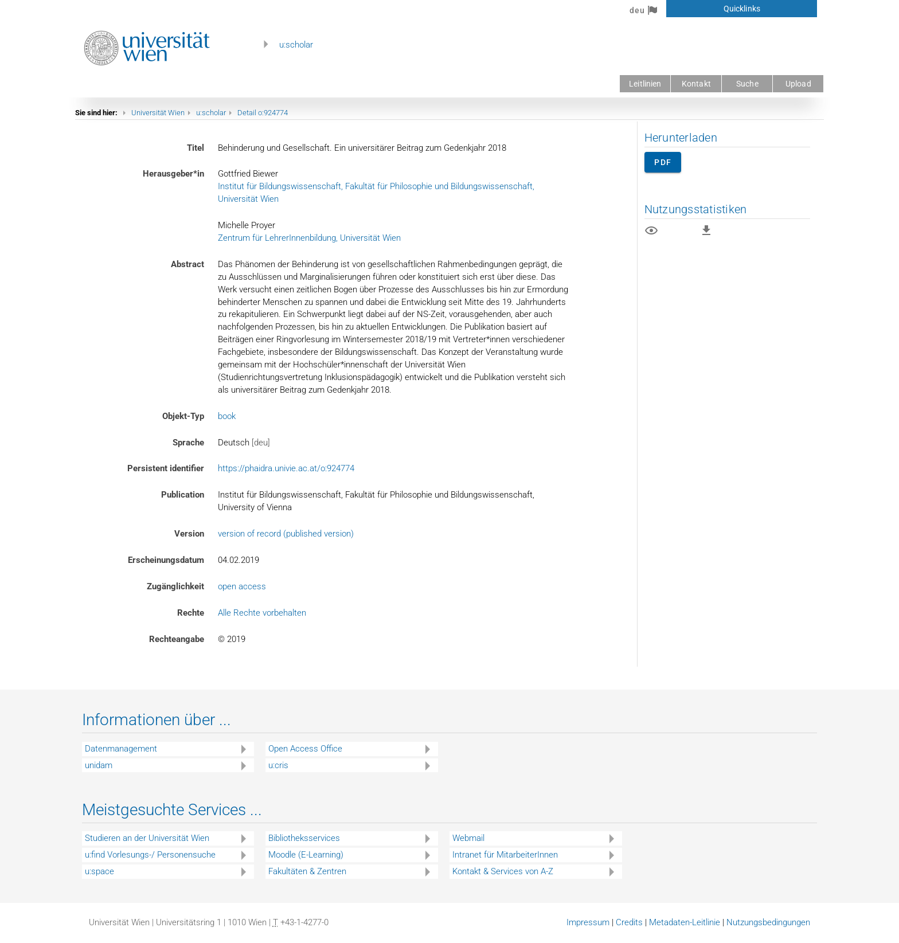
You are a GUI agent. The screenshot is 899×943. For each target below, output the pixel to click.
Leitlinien (645, 83)
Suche (747, 83)
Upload (798, 83)
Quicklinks (742, 8)
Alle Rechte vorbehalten (262, 613)
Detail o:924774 (262, 112)
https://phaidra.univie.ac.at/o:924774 (286, 468)
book (227, 416)
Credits (629, 922)
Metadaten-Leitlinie (684, 922)
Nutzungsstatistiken (695, 209)
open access (242, 586)
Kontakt (696, 83)
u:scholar (296, 45)
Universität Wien (158, 112)
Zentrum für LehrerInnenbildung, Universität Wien (309, 238)
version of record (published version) (286, 534)
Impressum (587, 922)
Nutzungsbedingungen (768, 922)
